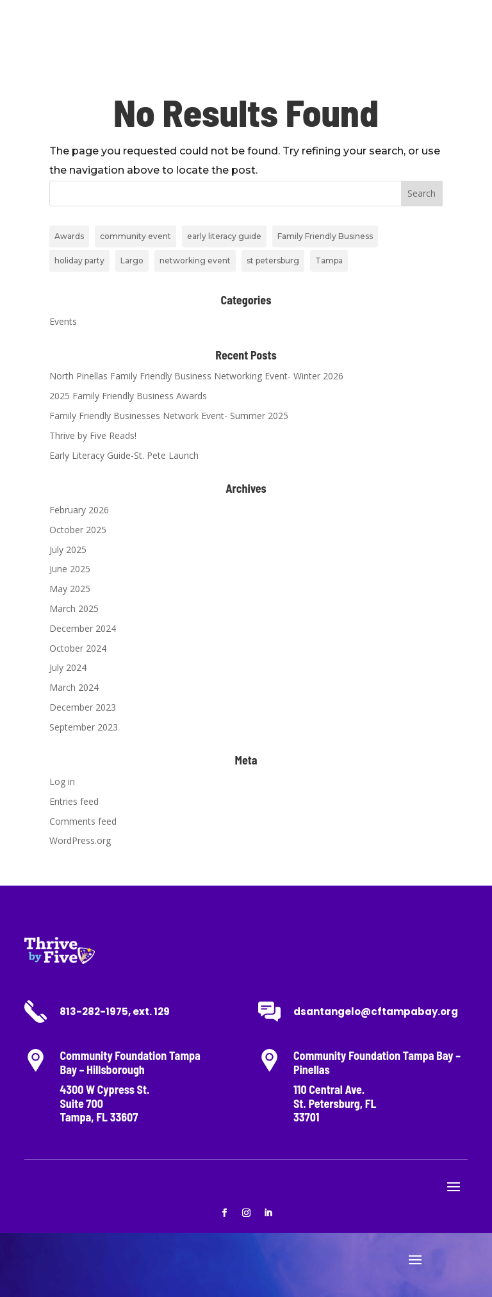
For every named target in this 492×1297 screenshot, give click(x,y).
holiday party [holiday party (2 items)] (79, 260)
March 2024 (74, 687)
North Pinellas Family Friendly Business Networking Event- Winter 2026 (196, 376)
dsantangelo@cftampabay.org (375, 1011)
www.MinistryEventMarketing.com (236, 1272)
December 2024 (82, 628)
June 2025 (69, 569)
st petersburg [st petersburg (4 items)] (273, 260)
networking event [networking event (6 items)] (195, 260)
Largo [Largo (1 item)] (132, 260)
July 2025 (67, 549)
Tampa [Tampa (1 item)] (329, 260)
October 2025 (77, 530)
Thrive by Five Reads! (92, 435)
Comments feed (83, 821)
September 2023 (83, 727)
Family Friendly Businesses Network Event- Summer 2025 (168, 415)
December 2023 (82, 707)
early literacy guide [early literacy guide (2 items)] (224, 236)
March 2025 (74, 608)
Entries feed (74, 801)
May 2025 (69, 588)
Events (63, 321)
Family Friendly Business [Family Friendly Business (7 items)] (325, 236)
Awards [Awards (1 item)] (69, 236)
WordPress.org (80, 840)
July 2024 (67, 667)
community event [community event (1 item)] (135, 236)
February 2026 (79, 510)
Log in (62, 781)
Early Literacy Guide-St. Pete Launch (124, 455)
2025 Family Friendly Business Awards (128, 396)
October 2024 (77, 648)
